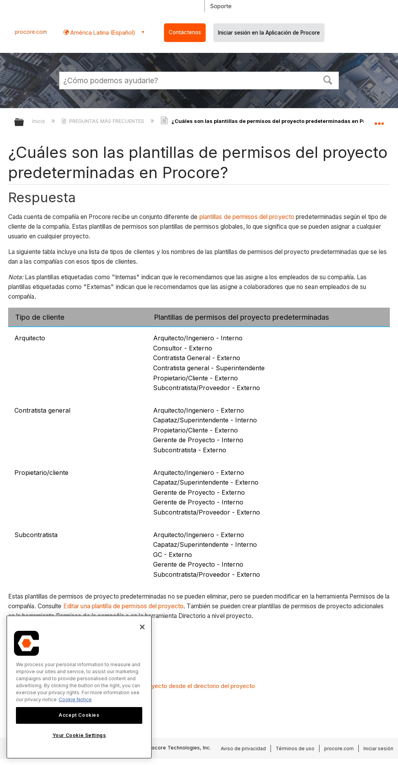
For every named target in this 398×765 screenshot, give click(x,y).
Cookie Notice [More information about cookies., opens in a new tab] (75, 699)
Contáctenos (185, 32)
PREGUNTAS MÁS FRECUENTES (103, 121)
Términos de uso (295, 748)
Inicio (39, 121)
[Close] (142, 626)
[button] (328, 79)
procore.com (31, 32)
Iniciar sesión (378, 748)
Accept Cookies (79, 715)
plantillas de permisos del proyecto (247, 217)
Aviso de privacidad (243, 748)
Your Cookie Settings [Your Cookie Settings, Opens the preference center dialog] (79, 735)
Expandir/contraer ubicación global (379, 119)
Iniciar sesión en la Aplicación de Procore (269, 33)
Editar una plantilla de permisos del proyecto (123, 606)
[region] (79, 687)
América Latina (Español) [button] (102, 32)
